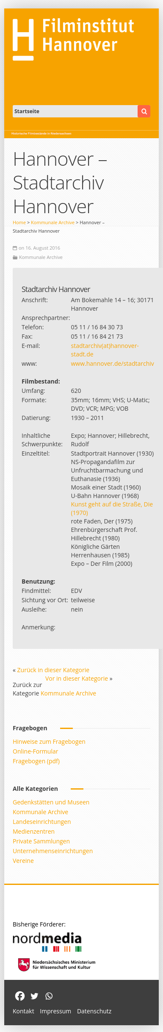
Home (19, 222)
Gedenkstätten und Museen (51, 802)
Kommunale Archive (53, 222)
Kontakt (23, 1011)
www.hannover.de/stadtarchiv (112, 363)
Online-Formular (35, 751)
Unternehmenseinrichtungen (53, 851)
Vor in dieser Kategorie (76, 678)
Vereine (23, 861)
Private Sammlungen (41, 841)
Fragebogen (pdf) (36, 761)
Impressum (55, 1011)
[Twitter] (34, 996)
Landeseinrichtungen (42, 822)
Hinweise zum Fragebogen (49, 741)
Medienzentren (34, 831)
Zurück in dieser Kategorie (53, 670)
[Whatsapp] (48, 996)
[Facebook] (20, 996)
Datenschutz (94, 1011)
